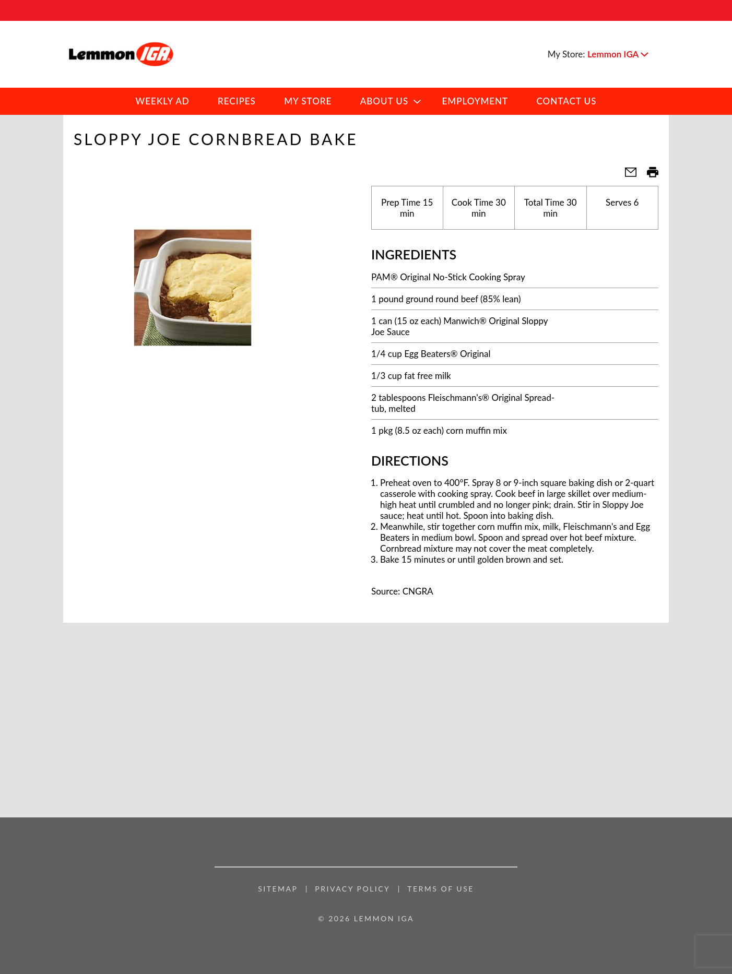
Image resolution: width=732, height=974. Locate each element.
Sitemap (278, 889)
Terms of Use (440, 889)
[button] (617, 54)
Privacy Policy (352, 889)
